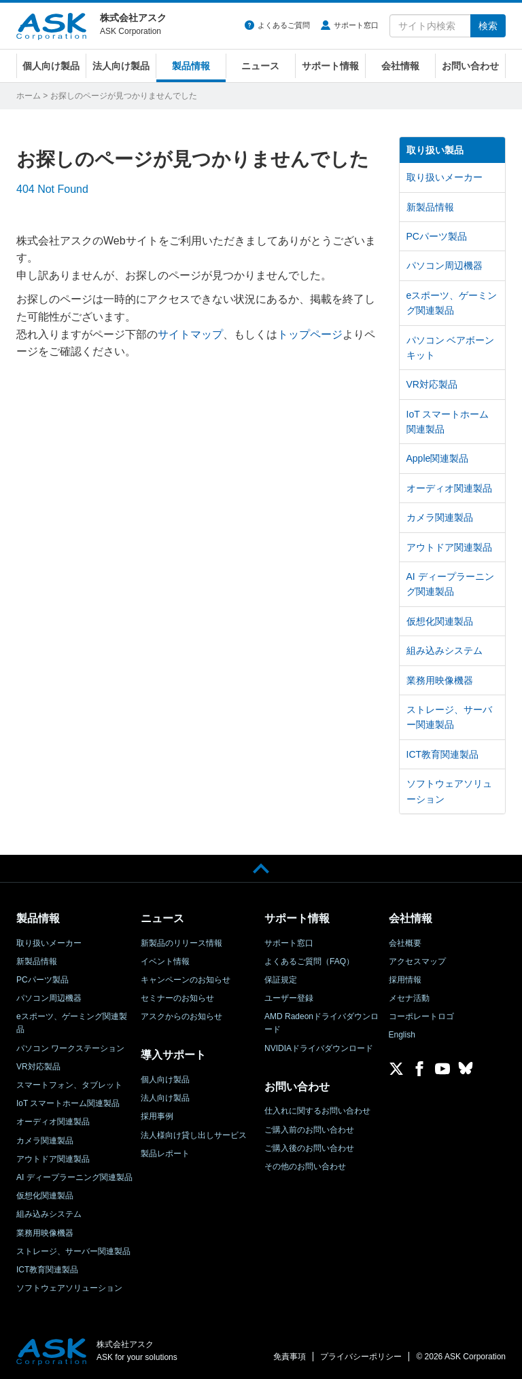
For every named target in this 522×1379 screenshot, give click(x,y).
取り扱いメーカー (444, 177)
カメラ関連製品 (439, 517)
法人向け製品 (121, 65)
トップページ (310, 334)
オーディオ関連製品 (449, 488)
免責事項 (289, 1356)
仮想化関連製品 (439, 621)
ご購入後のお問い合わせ (309, 1148)
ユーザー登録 (288, 998)
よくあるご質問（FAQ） (309, 961)
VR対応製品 (431, 384)
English (402, 1035)
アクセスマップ (417, 961)
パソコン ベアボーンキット (450, 348)
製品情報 (191, 65)
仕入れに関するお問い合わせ (317, 1111)
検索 (488, 25)
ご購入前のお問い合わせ (309, 1130)
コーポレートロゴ (421, 1016)
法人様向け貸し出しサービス (194, 1135)
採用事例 (157, 1116)
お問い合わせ (470, 65)
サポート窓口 (356, 25)
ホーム (28, 95)
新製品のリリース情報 (181, 943)
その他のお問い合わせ (305, 1166)
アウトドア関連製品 (449, 547)
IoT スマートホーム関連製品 (447, 422)
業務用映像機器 (439, 680)
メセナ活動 (409, 998)
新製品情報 (430, 207)
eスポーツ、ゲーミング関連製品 (452, 303)
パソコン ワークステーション (70, 1048)
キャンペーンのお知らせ (185, 980)
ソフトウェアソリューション (449, 791)
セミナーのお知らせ (177, 998)
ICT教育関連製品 (442, 754)
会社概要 (405, 943)
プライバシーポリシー (361, 1356)
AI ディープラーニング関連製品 (450, 584)
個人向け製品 (51, 65)
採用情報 (405, 980)
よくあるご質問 (284, 25)
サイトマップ (190, 334)
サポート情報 (330, 65)
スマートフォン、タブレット (69, 1085)
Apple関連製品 (437, 458)
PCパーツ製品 (436, 236)
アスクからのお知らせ (181, 1016)
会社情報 (400, 65)
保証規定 (280, 980)
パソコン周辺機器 (444, 265)
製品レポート (165, 1153)
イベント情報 (165, 961)
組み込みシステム (444, 650)
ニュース (260, 65)
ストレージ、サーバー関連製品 (449, 717)
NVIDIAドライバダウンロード (318, 1048)
